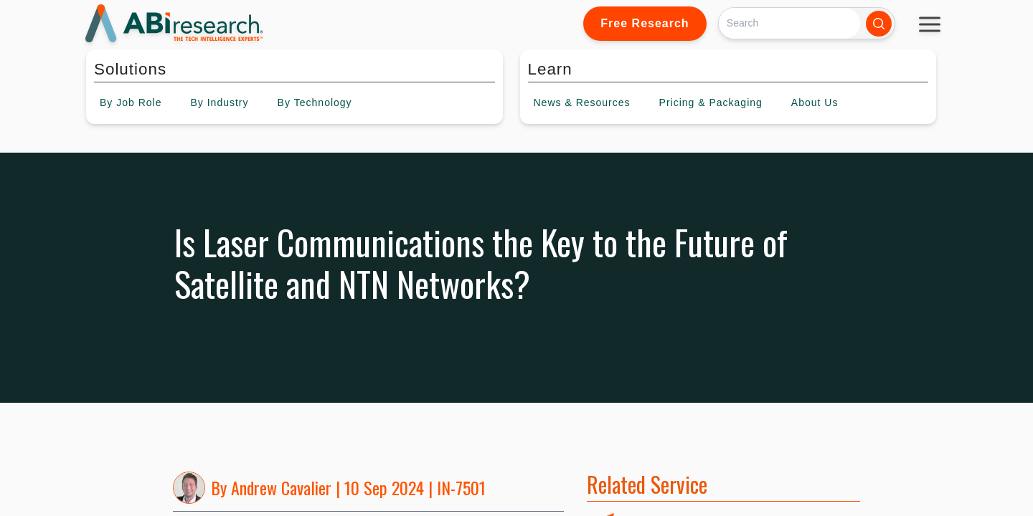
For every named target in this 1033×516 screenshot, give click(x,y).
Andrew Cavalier (281, 487)
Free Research (644, 23)
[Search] (789, 23)
